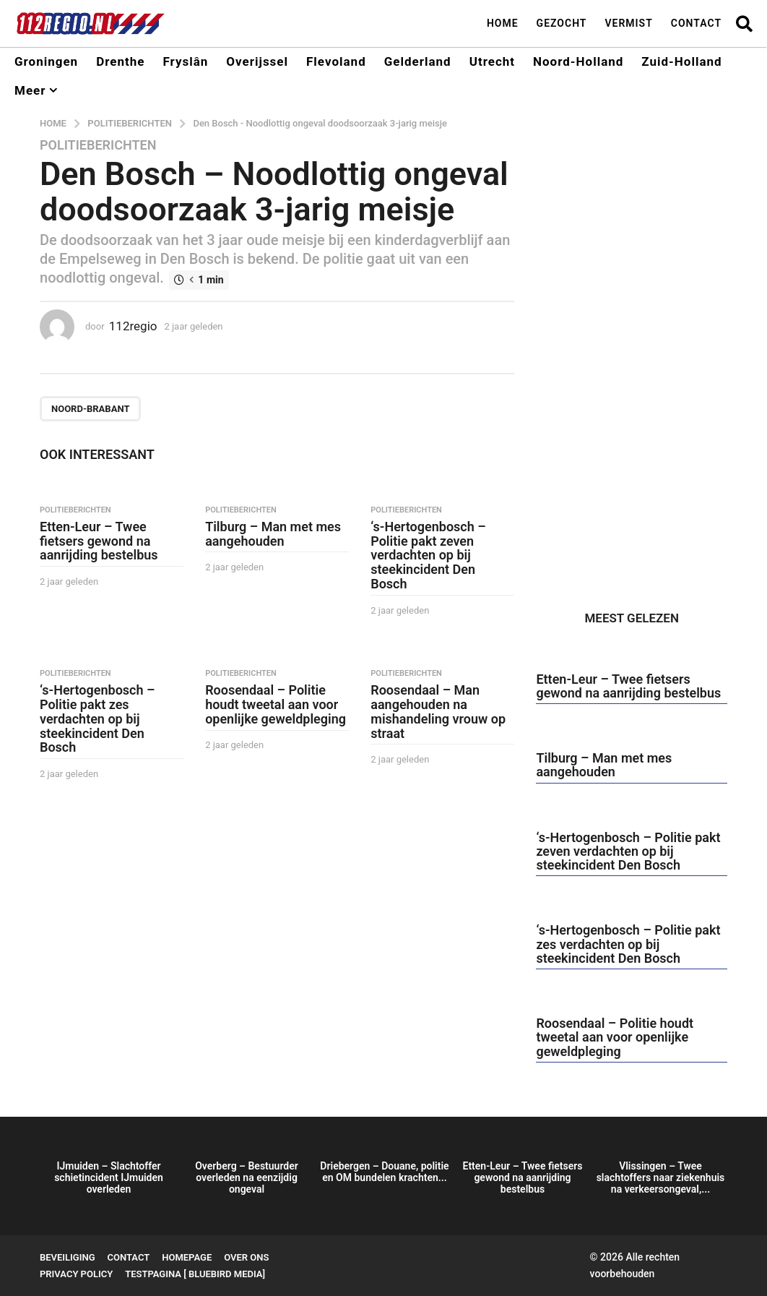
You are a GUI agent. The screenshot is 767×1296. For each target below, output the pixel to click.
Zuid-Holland (681, 61)
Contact (696, 23)
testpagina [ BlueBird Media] (195, 1274)
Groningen (46, 61)
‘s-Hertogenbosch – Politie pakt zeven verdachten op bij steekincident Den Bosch (427, 555)
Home (503, 23)
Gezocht (562, 23)
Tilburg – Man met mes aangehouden (273, 534)
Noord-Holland (578, 61)
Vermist (628, 23)
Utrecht (492, 61)
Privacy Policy (76, 1274)
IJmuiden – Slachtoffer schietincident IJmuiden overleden (108, 1177)
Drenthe (120, 61)
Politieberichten (98, 145)
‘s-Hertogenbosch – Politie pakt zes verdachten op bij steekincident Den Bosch (97, 718)
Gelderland (417, 61)
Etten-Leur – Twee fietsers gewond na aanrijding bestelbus (99, 541)
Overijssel (257, 61)
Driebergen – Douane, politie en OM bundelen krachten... (384, 1171)
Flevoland (336, 61)
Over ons (246, 1257)
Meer (30, 90)
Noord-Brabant (90, 408)
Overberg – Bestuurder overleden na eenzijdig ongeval (246, 1177)
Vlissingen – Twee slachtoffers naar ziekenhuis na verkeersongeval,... (661, 1177)
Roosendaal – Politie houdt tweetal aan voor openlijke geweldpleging (275, 704)
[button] (744, 23)
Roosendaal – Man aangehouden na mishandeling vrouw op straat (438, 711)
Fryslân (185, 61)
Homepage (187, 1257)
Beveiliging (67, 1257)
